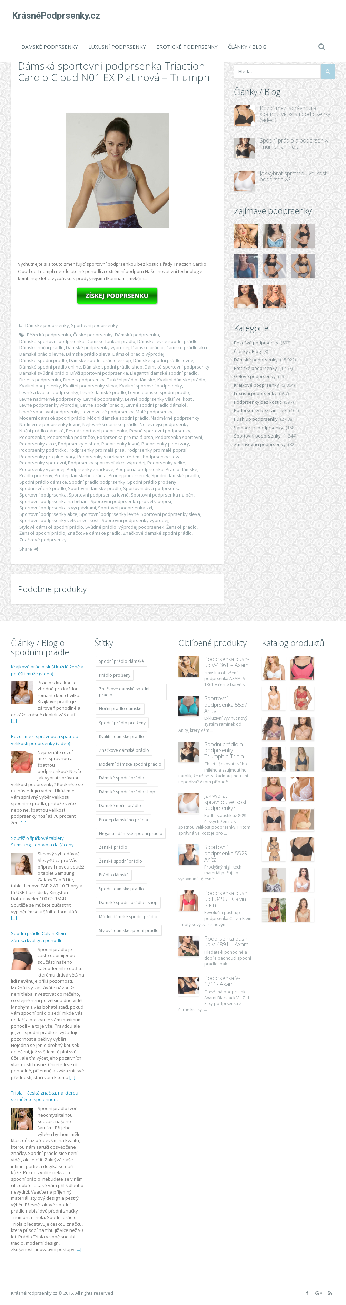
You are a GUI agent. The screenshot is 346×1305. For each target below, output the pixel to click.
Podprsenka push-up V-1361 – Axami (226, 662)
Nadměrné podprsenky (175, 418)
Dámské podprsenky (49, 46)
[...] (14, 721)
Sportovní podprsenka (43, 495)
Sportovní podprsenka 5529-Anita (226, 853)
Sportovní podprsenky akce (48, 514)
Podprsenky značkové (90, 469)
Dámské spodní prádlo (43, 360)
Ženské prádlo (181, 527)
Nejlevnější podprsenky (164, 424)
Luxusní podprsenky (117, 46)
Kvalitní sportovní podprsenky (150, 386)
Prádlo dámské (181, 469)
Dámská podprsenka (137, 335)
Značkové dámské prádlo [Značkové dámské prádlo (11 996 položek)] (124, 750)
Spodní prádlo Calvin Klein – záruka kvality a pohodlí (40, 936)
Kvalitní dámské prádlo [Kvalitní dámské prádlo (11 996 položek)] (121, 736)
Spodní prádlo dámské (43, 482)
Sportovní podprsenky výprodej (135, 520)
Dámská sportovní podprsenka (52, 341)
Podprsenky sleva (162, 456)
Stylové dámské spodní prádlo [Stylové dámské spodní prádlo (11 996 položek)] (129, 930)
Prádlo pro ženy (35, 475)
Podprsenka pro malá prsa (125, 437)
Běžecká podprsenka (49, 335)
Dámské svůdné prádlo (43, 373)
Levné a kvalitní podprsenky (48, 392)
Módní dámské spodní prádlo (118, 418)
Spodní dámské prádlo (175, 475)
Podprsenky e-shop (78, 444)
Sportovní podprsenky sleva (170, 514)
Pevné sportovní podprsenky (159, 431)
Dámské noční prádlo (41, 347)
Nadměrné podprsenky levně (49, 424)
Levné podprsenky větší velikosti (159, 399)
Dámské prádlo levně (41, 354)
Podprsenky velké (166, 463)
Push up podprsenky (256, 419)
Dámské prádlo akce (187, 347)
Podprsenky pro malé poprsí (156, 450)
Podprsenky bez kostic (257, 402)
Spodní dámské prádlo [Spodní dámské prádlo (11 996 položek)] (121, 889)
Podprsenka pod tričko (71, 437)
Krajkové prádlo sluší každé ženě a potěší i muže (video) (47, 670)
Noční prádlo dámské (41, 431)
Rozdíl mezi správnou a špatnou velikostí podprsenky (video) (295, 114)
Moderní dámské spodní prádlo (52, 418)
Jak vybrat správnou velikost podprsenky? (293, 176)
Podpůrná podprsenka (140, 469)
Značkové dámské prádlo (94, 533)
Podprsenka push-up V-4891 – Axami (226, 942)
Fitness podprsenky (84, 379)
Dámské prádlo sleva (88, 354)
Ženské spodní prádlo (42, 533)
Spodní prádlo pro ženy (151, 482)
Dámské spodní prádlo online (50, 367)
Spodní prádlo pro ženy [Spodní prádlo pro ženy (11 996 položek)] (122, 723)
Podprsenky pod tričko (43, 450)
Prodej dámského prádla (81, 475)
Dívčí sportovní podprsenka (99, 373)
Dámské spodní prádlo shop (112, 367)
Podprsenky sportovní (42, 463)
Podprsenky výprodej (42, 469)
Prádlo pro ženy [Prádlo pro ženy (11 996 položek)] (114, 675)
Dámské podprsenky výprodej (97, 347)
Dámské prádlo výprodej (138, 354)
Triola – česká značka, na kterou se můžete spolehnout (44, 1096)
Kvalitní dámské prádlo (181, 379)
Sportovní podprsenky (94, 325)
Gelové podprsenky (255, 376)
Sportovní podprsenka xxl (125, 507)
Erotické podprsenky (187, 46)
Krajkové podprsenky (256, 385)
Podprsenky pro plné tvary (47, 456)
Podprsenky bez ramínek (260, 410)
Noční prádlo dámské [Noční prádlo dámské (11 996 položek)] (120, 709)
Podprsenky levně (120, 444)
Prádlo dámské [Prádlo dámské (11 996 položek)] (114, 875)
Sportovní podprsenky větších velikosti (59, 520)
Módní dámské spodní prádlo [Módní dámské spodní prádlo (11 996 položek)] (128, 917)
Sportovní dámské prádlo (94, 488)
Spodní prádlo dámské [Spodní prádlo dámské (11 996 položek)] (121, 661)
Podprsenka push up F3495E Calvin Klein (225, 899)
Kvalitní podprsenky (40, 386)
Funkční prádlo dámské (131, 379)
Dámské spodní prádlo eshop (100, 360)
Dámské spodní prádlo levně (163, 360)
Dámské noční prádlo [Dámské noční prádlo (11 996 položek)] (120, 805)
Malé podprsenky (154, 412)
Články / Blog (247, 46)
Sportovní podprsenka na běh (162, 495)
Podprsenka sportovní (178, 437)
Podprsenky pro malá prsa (97, 450)
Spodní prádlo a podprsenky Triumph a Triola (294, 143)
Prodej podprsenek (129, 475)
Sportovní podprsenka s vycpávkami (57, 507)
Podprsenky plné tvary (165, 444)
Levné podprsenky (103, 399)
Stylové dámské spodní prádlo (51, 527)
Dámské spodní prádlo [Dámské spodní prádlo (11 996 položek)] (121, 778)
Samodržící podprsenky (258, 427)
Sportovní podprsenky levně (109, 514)
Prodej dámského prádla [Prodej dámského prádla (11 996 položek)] (123, 820)
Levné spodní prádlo (101, 405)
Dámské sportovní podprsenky (177, 367)
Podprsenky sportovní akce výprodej (106, 463)
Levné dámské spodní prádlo (158, 392)
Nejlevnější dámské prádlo (110, 424)
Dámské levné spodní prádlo (167, 341)
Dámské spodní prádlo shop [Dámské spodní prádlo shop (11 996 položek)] (127, 792)
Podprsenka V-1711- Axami (222, 981)
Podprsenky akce (37, 444)
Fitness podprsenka (40, 379)
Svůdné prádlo (100, 527)
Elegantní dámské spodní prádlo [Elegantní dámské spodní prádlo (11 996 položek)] (130, 833)
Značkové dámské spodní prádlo (157, 533)
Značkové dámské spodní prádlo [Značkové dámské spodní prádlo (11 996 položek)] (124, 692)
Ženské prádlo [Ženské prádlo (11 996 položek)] (113, 847)
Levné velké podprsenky (108, 412)
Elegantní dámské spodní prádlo (164, 373)
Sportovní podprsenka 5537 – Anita (227, 704)
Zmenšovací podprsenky (260, 444)
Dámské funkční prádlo (111, 341)
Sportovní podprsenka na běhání (54, 501)
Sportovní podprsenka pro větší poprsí (131, 501)
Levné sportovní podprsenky (49, 412)
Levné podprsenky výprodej (48, 405)
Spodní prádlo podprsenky (97, 482)
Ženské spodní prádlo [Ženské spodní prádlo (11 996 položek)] (120, 861)
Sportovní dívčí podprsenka (152, 488)
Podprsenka (32, 437)
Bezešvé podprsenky (256, 343)
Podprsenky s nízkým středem (109, 456)
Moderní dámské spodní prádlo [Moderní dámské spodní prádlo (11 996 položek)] (130, 764)
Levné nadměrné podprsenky (50, 399)
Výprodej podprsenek (141, 527)
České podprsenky (93, 335)
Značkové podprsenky (43, 540)
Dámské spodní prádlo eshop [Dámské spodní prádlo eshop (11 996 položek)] (128, 902)
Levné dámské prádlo (103, 392)
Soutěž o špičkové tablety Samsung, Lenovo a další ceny (42, 841)
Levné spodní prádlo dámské (156, 405)
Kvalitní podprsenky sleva (90, 386)
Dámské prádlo (147, 347)
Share (28, 549)
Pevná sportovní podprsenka (96, 431)
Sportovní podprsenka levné (99, 495)
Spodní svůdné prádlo (42, 488)
